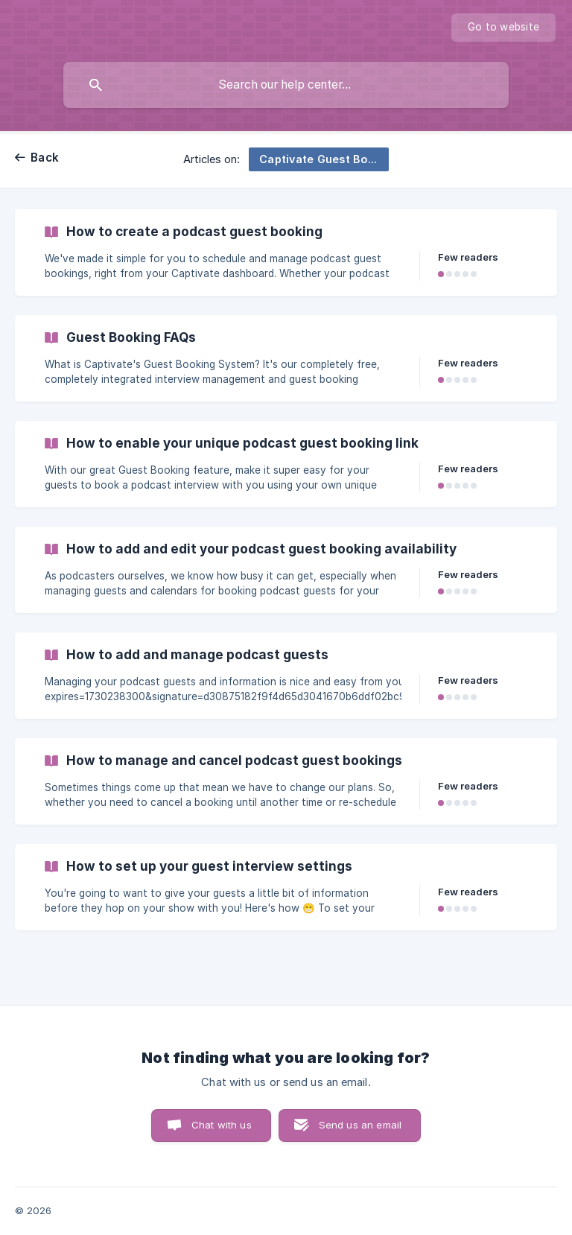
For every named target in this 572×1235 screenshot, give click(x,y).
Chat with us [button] (221, 1125)
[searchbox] (286, 85)
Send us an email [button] (360, 1125)
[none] (503, 27)
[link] (286, 252)
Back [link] (45, 157)
